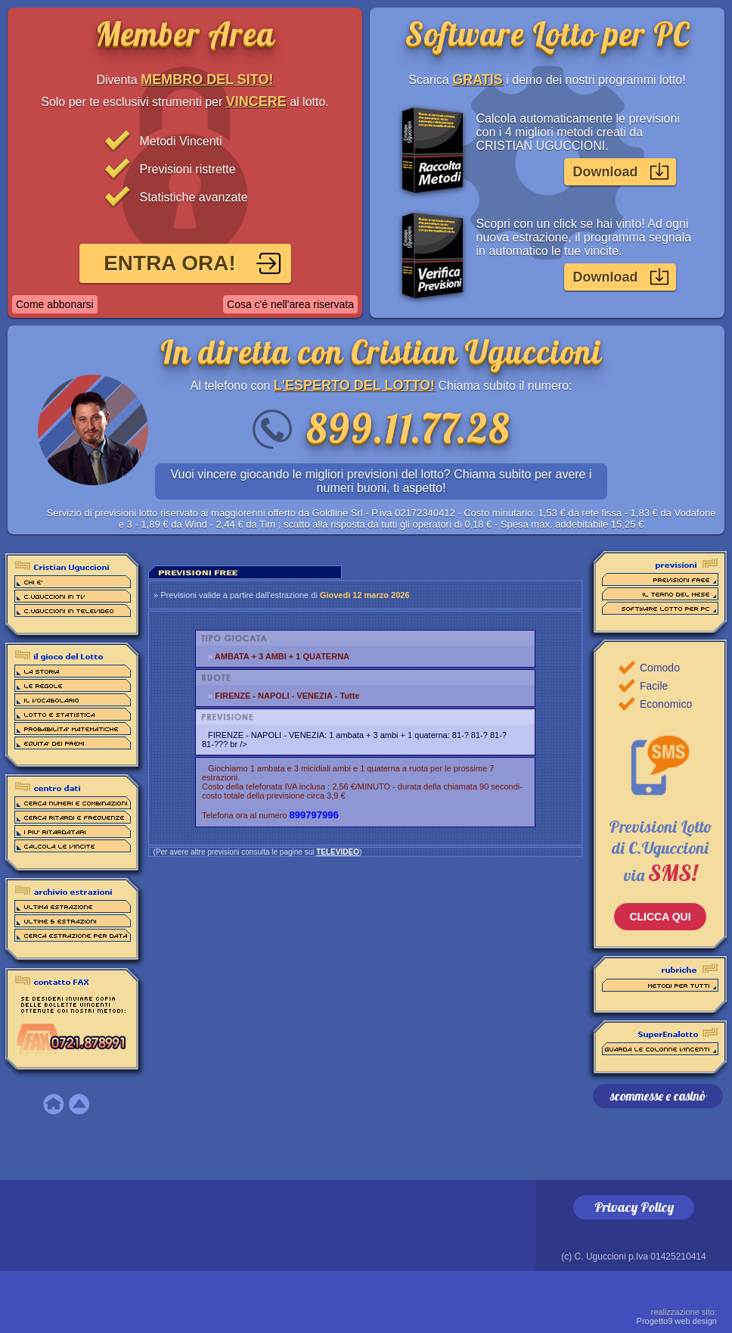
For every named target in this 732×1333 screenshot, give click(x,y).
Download (605, 171)
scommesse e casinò (658, 1096)
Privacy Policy (634, 1207)
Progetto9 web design (677, 1316)
